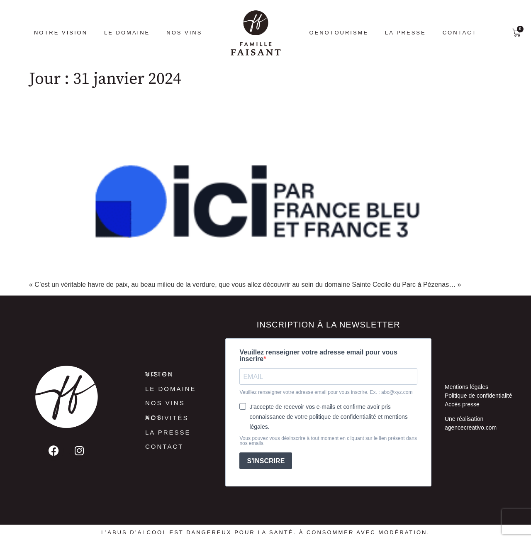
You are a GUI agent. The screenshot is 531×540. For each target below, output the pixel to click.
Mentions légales (466, 387)
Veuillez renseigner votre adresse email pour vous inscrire (318, 355)
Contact (460, 32)
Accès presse (462, 404)
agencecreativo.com (471, 427)
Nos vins (184, 32)
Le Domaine (127, 32)
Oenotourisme (338, 32)
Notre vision (61, 32)
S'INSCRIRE (266, 460)
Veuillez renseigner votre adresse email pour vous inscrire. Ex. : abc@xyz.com (325, 392)
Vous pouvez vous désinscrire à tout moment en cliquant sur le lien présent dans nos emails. (328, 441)
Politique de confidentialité (478, 395)
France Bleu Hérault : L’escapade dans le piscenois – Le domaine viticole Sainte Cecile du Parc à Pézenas (262, 110)
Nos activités (167, 418)
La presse (405, 32)
